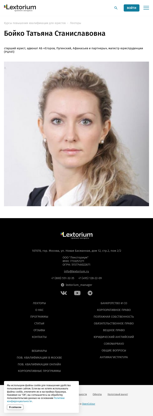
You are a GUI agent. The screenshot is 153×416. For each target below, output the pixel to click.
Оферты (97, 394)
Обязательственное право (114, 323)
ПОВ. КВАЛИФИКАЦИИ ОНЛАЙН (39, 364)
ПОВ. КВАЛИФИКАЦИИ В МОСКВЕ (39, 357)
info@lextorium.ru (76, 271)
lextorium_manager (76, 285)
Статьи (39, 323)
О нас (39, 310)
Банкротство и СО (114, 303)
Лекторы (75, 23)
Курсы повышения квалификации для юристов (35, 23)
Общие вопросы (114, 350)
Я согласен (15, 407)
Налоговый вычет (118, 394)
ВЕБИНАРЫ (39, 350)
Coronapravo (114, 343)
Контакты (39, 337)
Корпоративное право (114, 310)
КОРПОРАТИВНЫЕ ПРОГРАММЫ (39, 371)
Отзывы (39, 330)
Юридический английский (114, 337)
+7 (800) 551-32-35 (62, 278)
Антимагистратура (114, 357)
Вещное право (114, 330)
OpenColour (88, 403)
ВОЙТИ (131, 8)
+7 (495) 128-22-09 (90, 278)
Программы (39, 316)
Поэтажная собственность (114, 316)
